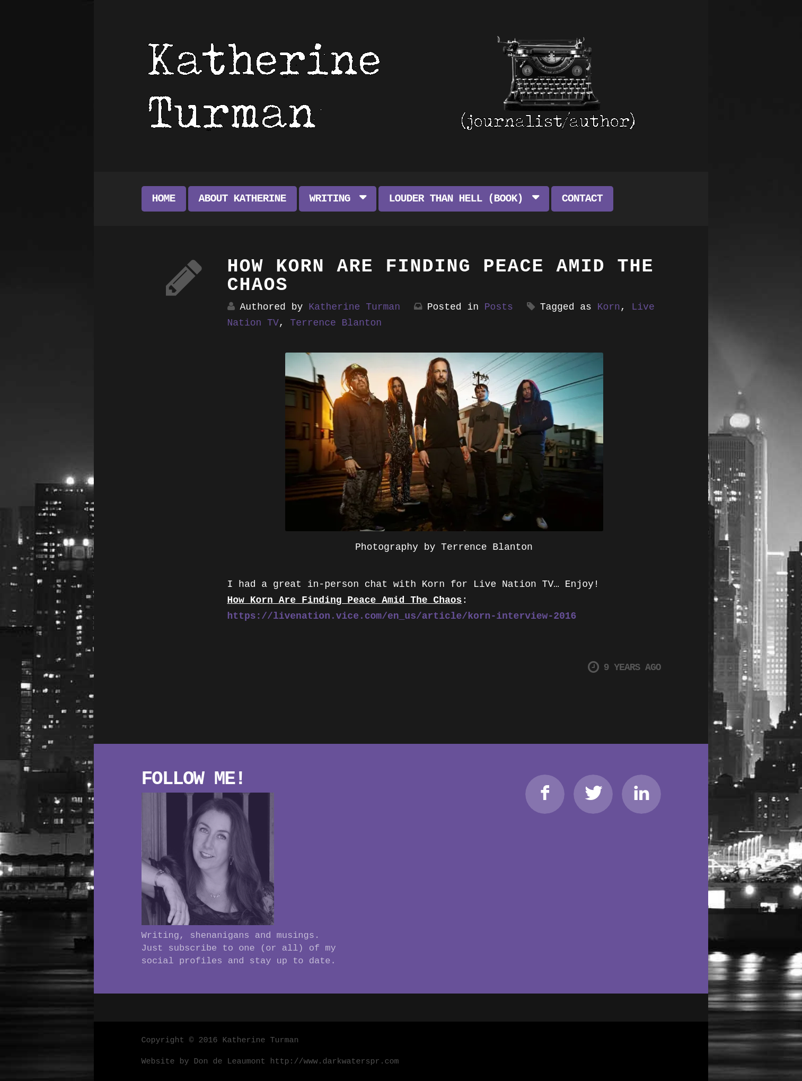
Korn (608, 307)
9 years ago (624, 667)
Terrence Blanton (336, 323)
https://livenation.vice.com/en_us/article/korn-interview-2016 (402, 616)
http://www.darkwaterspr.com (334, 1061)
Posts (498, 307)
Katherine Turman (354, 307)
